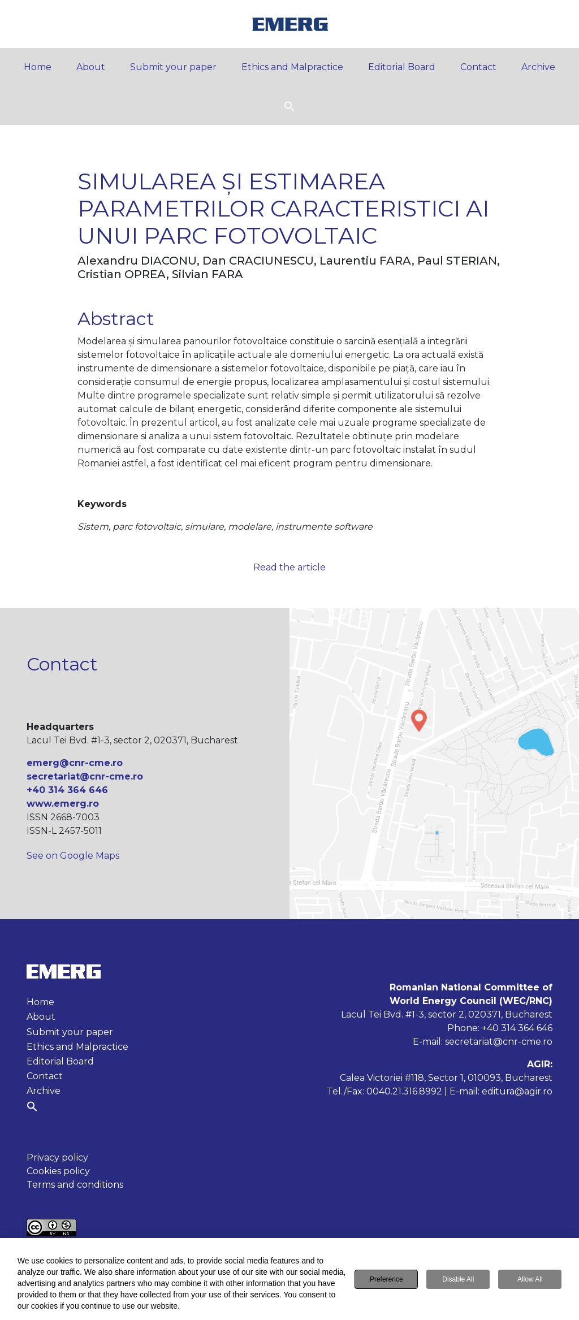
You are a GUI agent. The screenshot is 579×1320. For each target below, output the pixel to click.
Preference (386, 1280)
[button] (289, 105)
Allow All (530, 1280)
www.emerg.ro (63, 803)
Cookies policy (58, 1171)
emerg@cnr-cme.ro (75, 763)
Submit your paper (173, 67)
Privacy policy (57, 1157)
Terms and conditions (75, 1184)
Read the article (289, 567)
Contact (478, 67)
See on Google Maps (73, 855)
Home (37, 67)
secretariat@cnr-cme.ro (85, 776)
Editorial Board (401, 67)
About (90, 67)
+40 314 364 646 (67, 790)
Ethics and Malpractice (292, 67)
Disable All (458, 1280)
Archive (538, 67)
